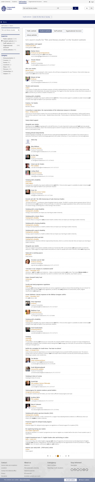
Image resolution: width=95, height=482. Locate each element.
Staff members (23, 1)
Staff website (4, 25)
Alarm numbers (52, 465)
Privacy (3, 473)
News (10, 67)
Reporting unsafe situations (55, 468)
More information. (25, 480)
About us (27, 465)
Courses (10, 60)
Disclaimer (4, 476)
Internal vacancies (29, 471)
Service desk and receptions (9, 465)
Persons (10, 69)
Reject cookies (84, 480)
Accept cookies (70, 480)
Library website (10, 50)
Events (10, 62)
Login (92, 2)
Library (45, 1)
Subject (10, 74)
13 (66, 456)
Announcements (10, 58)
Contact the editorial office (8, 471)
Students (14, 1)
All (58, 8)
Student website (10, 41)
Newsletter (74, 465)
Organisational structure (35, 1)
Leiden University (5, 1)
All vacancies (28, 473)
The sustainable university (31, 468)
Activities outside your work (32, 476)
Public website (10, 39)
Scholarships (10, 71)
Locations (10, 65)
